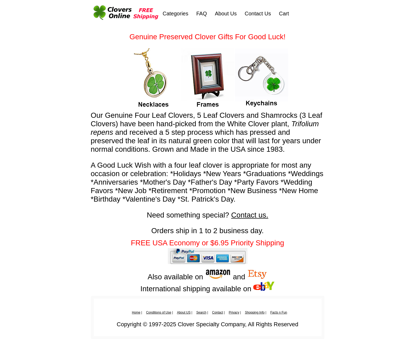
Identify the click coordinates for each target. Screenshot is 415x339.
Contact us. (249, 215)
